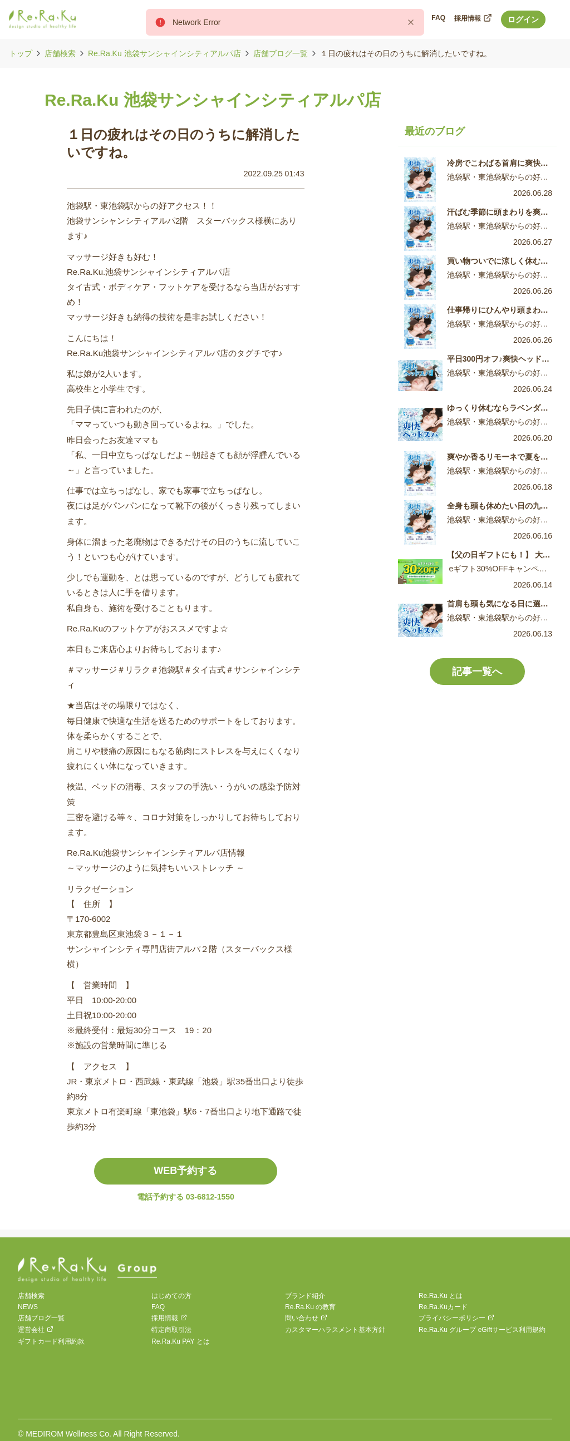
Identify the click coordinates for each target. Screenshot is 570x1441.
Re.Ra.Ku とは (441, 1296)
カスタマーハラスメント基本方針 (335, 1330)
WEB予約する (185, 1170)
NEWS (28, 1307)
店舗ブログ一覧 (280, 53)
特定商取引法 (171, 1330)
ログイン (523, 19)
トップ (20, 53)
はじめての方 (171, 1296)
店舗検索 (60, 53)
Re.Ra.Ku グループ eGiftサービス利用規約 (482, 1330)
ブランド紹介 (305, 1296)
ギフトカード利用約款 (51, 1341)
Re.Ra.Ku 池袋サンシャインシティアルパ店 (164, 53)
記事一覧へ (477, 671)
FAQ (158, 1307)
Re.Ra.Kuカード (443, 1307)
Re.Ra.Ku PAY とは (180, 1341)
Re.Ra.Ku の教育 (310, 1307)
